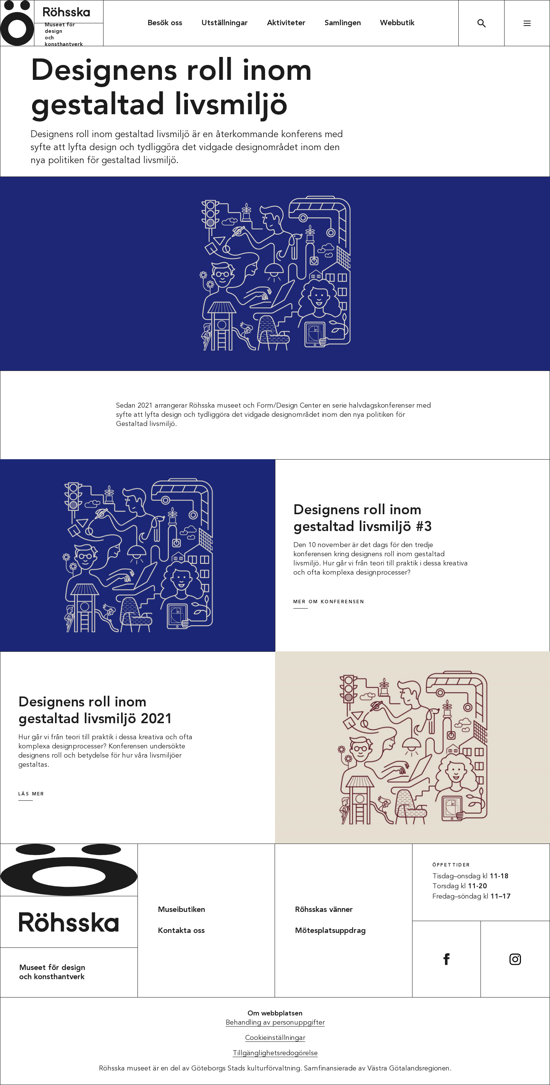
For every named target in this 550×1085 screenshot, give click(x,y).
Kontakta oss (181, 931)
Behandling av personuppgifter (275, 1022)
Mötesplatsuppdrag (330, 931)
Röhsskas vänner (324, 910)
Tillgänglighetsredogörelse (275, 1053)
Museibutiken (181, 910)
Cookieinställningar (275, 1038)
